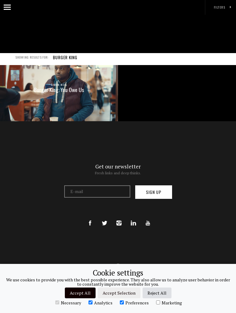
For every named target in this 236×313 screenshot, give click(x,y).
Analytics (100, 302)
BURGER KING (65, 61)
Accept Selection (119, 293)
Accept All (80, 293)
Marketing (169, 302)
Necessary (68, 302)
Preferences (134, 302)
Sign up (153, 192)
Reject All (157, 293)
